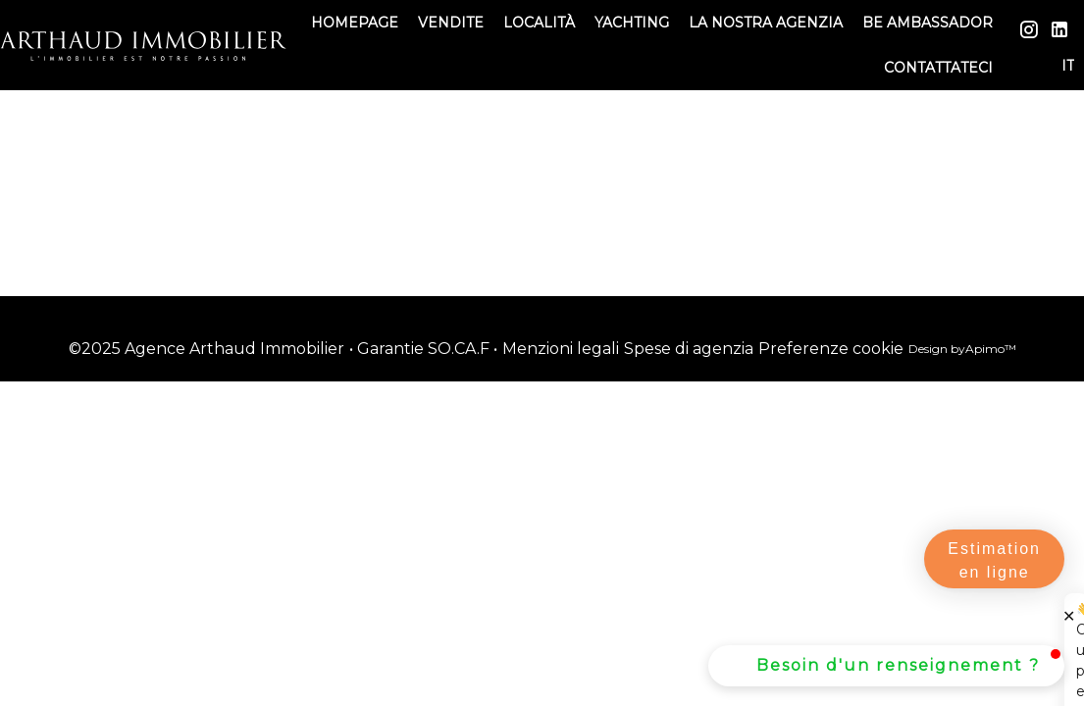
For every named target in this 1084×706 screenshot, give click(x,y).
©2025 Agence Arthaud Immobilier (206, 348)
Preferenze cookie (830, 348)
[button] (886, 665)
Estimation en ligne (994, 560)
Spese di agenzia (688, 348)
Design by (962, 348)
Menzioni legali (560, 348)
